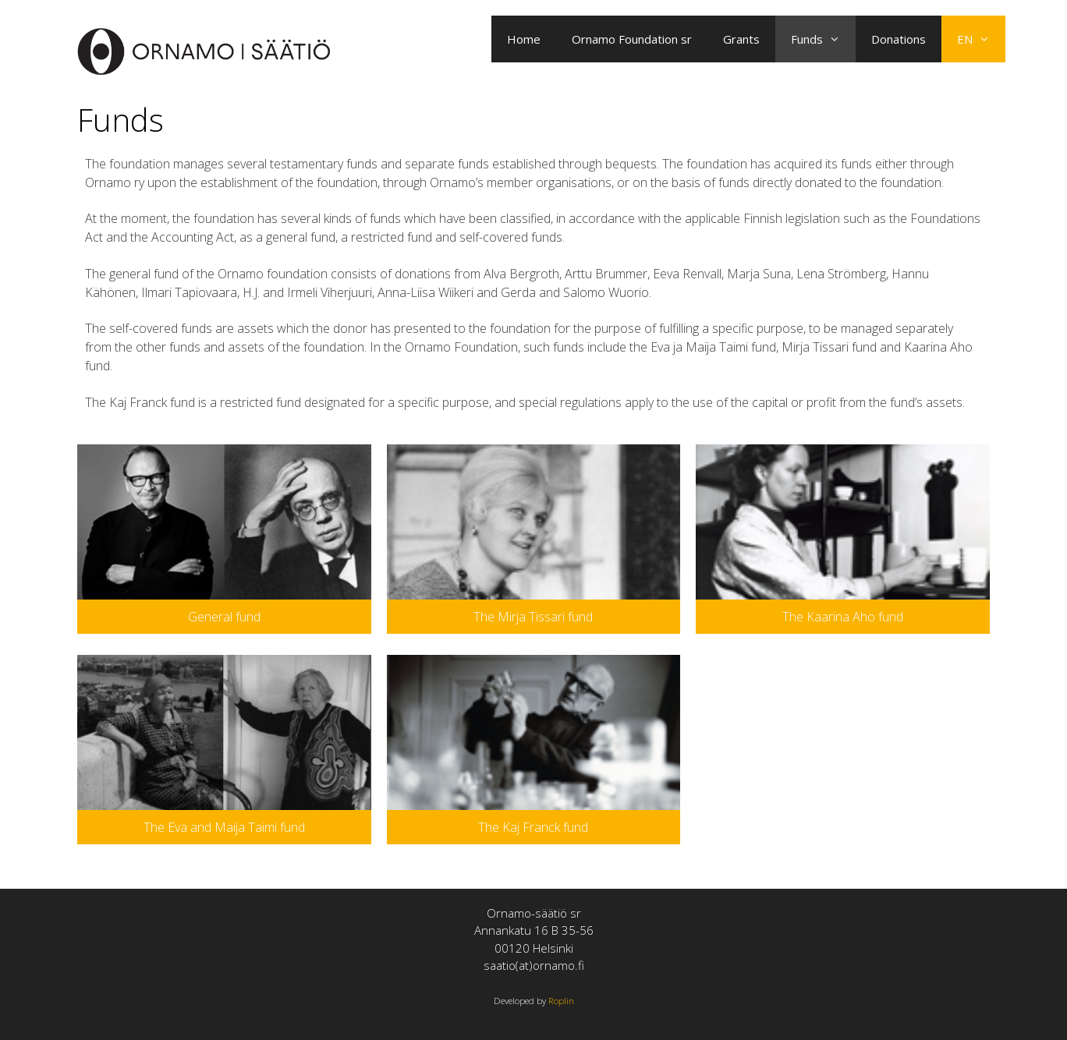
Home (524, 39)
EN (981, 39)
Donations (898, 39)
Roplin (561, 1000)
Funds (823, 39)
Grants (741, 39)
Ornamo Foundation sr (632, 39)
